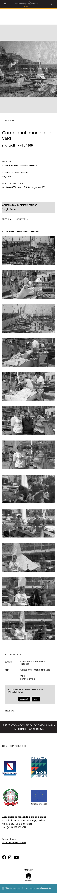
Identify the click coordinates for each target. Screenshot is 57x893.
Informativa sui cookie (14, 842)
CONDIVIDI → (22, 219)
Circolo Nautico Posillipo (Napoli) (32, 663)
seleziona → (8, 219)
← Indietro (8, 120)
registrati (24, 699)
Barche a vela (27, 679)
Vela (22, 676)
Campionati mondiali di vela (35, 670)
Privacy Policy (9, 839)
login (36, 699)
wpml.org (29, 888)
